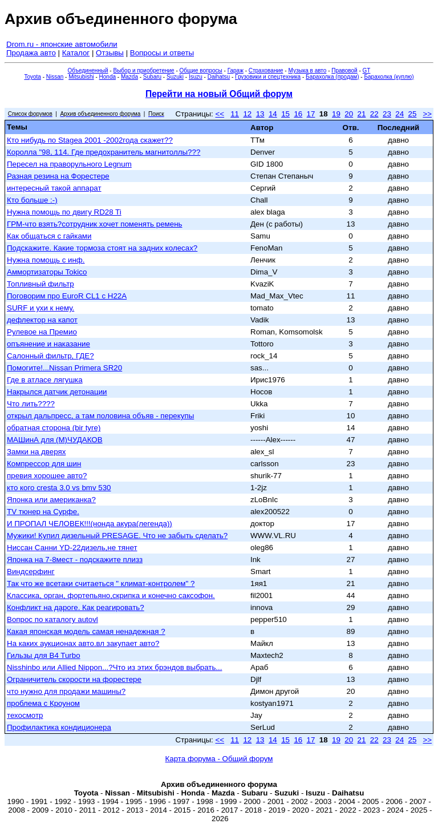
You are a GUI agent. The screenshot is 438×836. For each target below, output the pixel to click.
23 (387, 114)
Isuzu (195, 77)
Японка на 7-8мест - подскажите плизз (75, 559)
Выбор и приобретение (143, 70)
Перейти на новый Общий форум (219, 94)
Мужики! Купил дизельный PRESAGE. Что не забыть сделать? (117, 535)
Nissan (55, 77)
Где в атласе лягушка (45, 379)
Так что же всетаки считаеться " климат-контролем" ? (100, 583)
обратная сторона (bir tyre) (53, 427)
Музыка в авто (307, 70)
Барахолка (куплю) (388, 77)
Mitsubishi (81, 77)
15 (285, 114)
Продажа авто (31, 53)
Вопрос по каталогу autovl (52, 619)
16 (298, 114)
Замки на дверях (36, 451)
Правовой (344, 70)
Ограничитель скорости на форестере (74, 679)
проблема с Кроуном (43, 703)
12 (247, 114)
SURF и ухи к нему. (40, 308)
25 (412, 114)
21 (362, 114)
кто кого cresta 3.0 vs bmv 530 (59, 487)
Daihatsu (219, 77)
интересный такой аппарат (54, 188)
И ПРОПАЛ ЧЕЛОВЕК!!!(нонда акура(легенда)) (89, 523)
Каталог (76, 53)
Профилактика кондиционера (59, 727)
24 (399, 114)
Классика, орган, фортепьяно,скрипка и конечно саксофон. (111, 595)
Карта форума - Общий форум (219, 758)
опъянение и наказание (48, 344)
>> (427, 114)
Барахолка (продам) (332, 77)
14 (273, 114)
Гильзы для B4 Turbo (43, 655)
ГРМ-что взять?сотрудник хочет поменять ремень (94, 224)
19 (336, 114)
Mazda (129, 77)
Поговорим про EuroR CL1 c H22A (67, 296)
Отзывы (110, 53)
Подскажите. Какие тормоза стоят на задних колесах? (102, 248)
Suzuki (175, 77)
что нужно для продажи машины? (66, 691)
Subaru (152, 77)
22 (374, 114)
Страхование (266, 70)
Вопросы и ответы (162, 53)
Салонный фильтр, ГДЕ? (50, 356)
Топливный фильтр (40, 284)
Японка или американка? (51, 499)
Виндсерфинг (31, 571)
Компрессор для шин (44, 463)
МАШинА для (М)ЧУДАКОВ (55, 439)
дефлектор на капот (42, 320)
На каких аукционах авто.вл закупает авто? (83, 643)
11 (234, 114)
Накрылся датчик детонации (57, 391)
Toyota (32, 77)
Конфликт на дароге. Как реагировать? (75, 607)
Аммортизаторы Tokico (47, 272)
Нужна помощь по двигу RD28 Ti (64, 212)
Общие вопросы (201, 70)
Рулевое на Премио (42, 332)
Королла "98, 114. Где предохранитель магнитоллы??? (103, 152)
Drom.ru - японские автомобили (61, 44)
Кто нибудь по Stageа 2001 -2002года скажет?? (90, 140)
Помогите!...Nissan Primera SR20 (64, 368)
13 (260, 114)
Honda (107, 77)
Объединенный (88, 70)
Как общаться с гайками (49, 236)
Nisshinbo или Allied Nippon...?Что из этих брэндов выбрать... (114, 667)
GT (367, 70)
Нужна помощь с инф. (46, 260)
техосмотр (25, 715)
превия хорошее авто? (47, 475)
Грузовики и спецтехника (268, 77)
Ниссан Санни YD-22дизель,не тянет (72, 547)
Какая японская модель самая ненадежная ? (86, 631)
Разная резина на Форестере (58, 176)
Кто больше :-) (32, 200)
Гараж (236, 70)
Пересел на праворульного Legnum (69, 164)
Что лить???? (31, 403)
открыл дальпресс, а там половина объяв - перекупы (100, 415)
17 (311, 114)
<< (220, 114)
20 (348, 114)
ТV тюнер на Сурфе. (43, 511)
